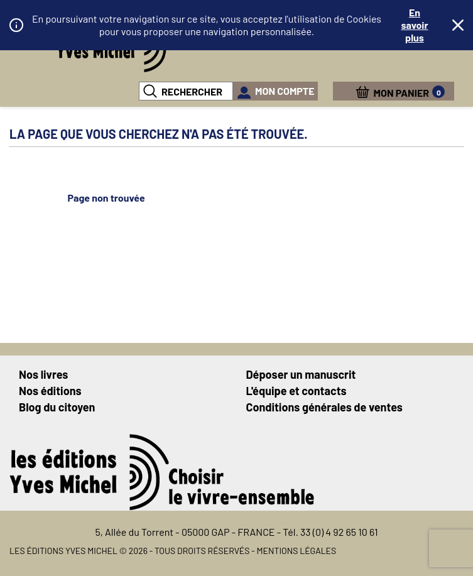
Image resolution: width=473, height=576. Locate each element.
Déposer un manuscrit (301, 374)
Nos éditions (50, 391)
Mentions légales (297, 550)
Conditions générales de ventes (324, 407)
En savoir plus (414, 24)
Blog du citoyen (57, 407)
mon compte (285, 91)
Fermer (458, 25)
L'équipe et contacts (296, 391)
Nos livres (43, 374)
